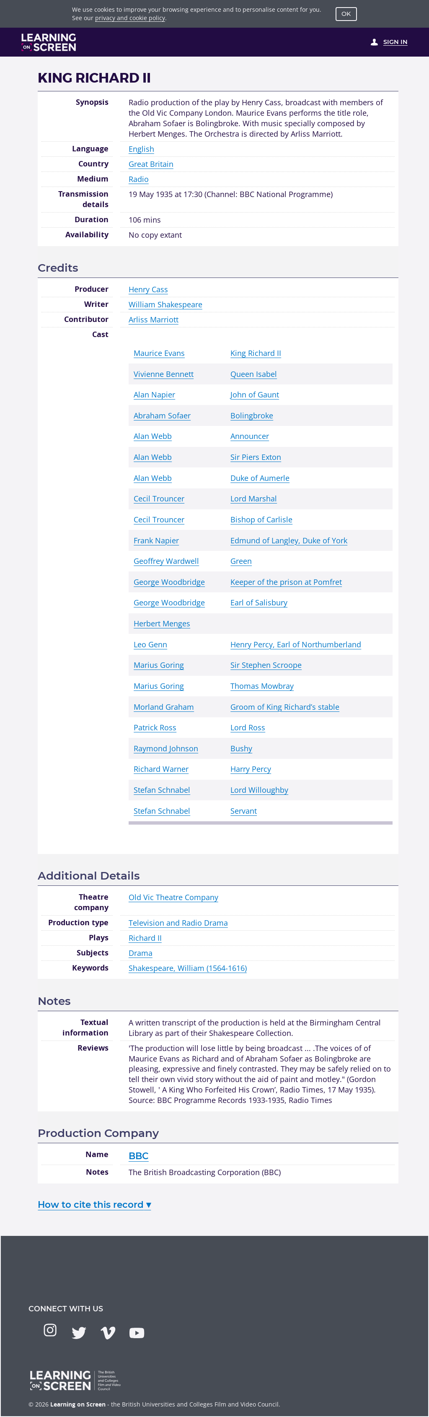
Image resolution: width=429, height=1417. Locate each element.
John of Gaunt (254, 394)
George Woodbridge (169, 582)
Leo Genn (150, 644)
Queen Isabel (253, 374)
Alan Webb (153, 436)
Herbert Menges (162, 623)
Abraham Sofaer (162, 415)
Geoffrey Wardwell (166, 561)
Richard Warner (161, 769)
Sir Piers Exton (255, 457)
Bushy (241, 748)
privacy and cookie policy (130, 18)
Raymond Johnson (166, 748)
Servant (243, 811)
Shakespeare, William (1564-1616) (188, 968)
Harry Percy (250, 769)
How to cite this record (94, 1204)
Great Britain (151, 164)
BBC (139, 1155)
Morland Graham (164, 707)
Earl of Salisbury (258, 602)
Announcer (249, 436)
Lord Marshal (253, 498)
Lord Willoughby (259, 790)
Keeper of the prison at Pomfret (286, 582)
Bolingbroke (251, 415)
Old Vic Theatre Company (173, 897)
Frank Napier (156, 540)
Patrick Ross (155, 727)
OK (346, 14)
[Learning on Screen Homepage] (49, 42)
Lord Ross (247, 727)
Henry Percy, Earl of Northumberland (295, 644)
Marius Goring (159, 665)
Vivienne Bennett (164, 374)
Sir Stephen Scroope (266, 665)
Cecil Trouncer (159, 498)
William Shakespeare (165, 304)
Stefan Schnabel (162, 790)
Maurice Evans (159, 353)
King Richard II (255, 353)
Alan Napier (154, 394)
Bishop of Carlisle (261, 519)
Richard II (145, 938)
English (141, 149)
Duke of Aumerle (259, 478)
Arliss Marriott (153, 319)
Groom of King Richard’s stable (284, 707)
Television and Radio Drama (178, 923)
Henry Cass (148, 289)
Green (241, 561)
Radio (139, 179)
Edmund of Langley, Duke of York (288, 540)
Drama (140, 953)
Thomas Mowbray (262, 686)
